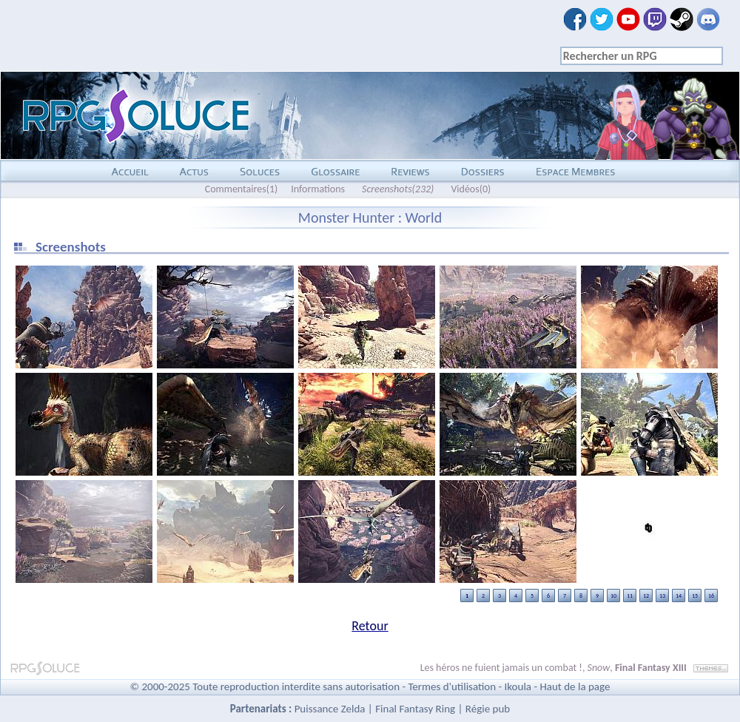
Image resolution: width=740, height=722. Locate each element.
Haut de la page (574, 686)
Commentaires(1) (241, 189)
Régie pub (487, 708)
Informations (318, 189)
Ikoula (518, 686)
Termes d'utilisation (452, 686)
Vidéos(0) (471, 189)
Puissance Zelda (330, 708)
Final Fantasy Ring (415, 708)
